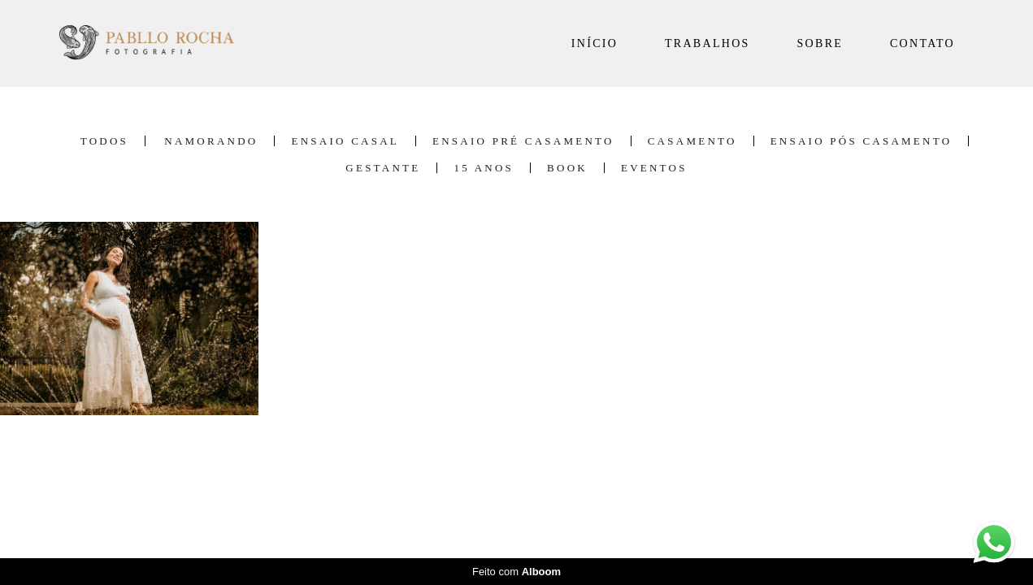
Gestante (382, 167)
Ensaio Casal (345, 141)
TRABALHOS (707, 43)
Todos (104, 141)
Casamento (692, 141)
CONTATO (922, 43)
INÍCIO (594, 43)
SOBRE (820, 43)
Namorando (211, 141)
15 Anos (484, 167)
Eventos (654, 167)
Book (567, 167)
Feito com (516, 572)
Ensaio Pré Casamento (523, 141)
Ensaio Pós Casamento (861, 141)
